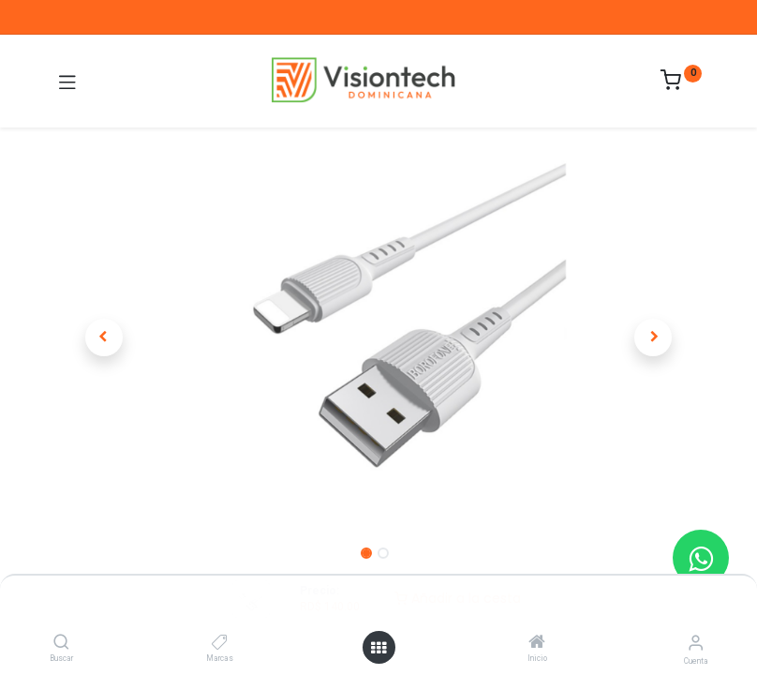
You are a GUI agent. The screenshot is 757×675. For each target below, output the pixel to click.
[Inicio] (536, 643)
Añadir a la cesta (457, 598)
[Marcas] (220, 643)
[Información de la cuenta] (696, 642)
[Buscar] (61, 643)
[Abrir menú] (378, 648)
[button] (104, 337)
